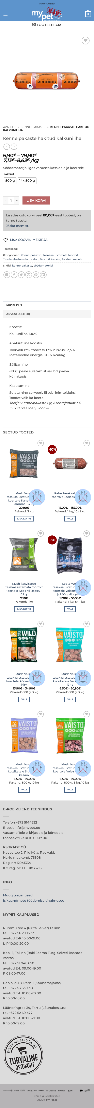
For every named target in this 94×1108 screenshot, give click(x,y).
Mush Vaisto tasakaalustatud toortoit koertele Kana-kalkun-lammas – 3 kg (24, 499)
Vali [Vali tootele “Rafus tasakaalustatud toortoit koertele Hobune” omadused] (70, 518)
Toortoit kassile (50, 259)
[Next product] (6, 147)
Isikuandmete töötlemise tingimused (33, 900)
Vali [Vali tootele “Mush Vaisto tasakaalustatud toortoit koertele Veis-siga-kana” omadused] (70, 789)
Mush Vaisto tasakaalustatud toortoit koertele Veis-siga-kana (70, 768)
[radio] (10, 181)
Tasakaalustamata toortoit (60, 255)
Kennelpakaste (33, 127)
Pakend (8, 174)
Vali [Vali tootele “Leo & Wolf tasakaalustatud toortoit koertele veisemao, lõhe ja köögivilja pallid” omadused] (70, 609)
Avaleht (9, 127)
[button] (5, 14)
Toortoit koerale (72, 259)
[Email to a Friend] (28, 274)
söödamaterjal (43, 265)
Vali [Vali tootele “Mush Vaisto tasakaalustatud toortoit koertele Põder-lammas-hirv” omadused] (24, 699)
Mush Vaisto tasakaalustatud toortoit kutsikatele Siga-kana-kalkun (24, 770)
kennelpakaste (22, 265)
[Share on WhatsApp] (6, 274)
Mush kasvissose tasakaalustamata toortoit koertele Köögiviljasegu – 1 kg (24, 589)
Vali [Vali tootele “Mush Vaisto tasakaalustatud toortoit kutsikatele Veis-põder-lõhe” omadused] (70, 699)
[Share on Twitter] (21, 274)
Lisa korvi (36, 201)
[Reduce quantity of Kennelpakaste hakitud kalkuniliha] (5, 200)
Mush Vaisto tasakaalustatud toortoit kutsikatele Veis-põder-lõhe (70, 679)
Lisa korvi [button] (24, 518)
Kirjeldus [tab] (14, 305)
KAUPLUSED (47, 3)
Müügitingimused (18, 895)
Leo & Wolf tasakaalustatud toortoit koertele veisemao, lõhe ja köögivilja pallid (70, 589)
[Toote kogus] (11, 200)
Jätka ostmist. (17, 226)
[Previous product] (14, 147)
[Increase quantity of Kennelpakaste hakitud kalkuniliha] (16, 200)
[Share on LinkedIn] (43, 274)
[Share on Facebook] (14, 274)
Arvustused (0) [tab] (18, 314)
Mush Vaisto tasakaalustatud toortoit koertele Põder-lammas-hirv (24, 679)
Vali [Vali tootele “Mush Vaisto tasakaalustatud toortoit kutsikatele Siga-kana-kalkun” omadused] (24, 789)
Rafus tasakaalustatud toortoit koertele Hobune (70, 495)
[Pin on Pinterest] (36, 274)
